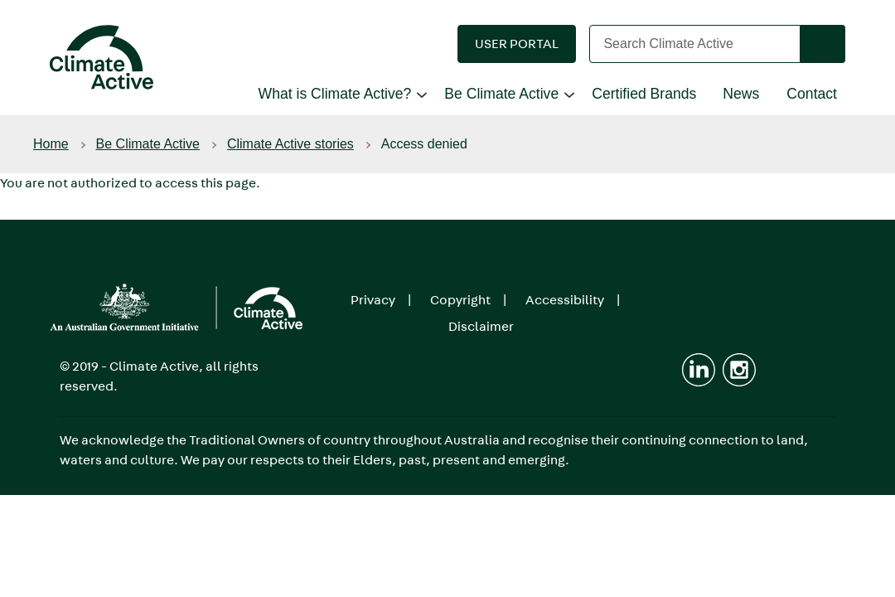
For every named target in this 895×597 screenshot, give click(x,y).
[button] (516, 44)
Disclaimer (481, 326)
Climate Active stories (290, 144)
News (741, 94)
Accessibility (564, 300)
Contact (811, 94)
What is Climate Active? (335, 94)
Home (51, 144)
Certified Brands (644, 94)
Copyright (460, 300)
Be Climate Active (501, 94)
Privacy (373, 300)
